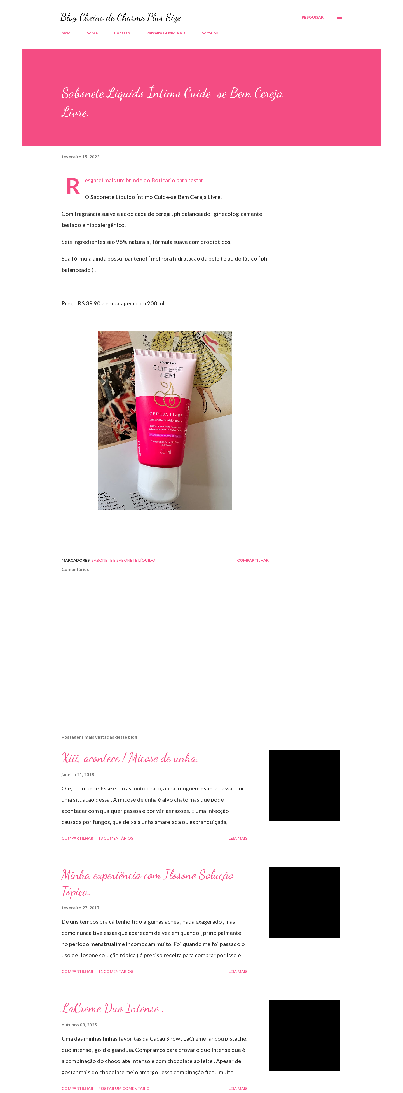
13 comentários (115, 838)
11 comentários (115, 971)
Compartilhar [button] (253, 560)
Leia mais (238, 838)
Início (65, 33)
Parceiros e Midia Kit (166, 33)
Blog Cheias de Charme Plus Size (120, 17)
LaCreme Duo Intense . (113, 1008)
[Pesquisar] (313, 17)
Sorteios (210, 33)
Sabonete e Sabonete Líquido (123, 560)
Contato (122, 33)
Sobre (92, 33)
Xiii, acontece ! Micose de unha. (130, 757)
